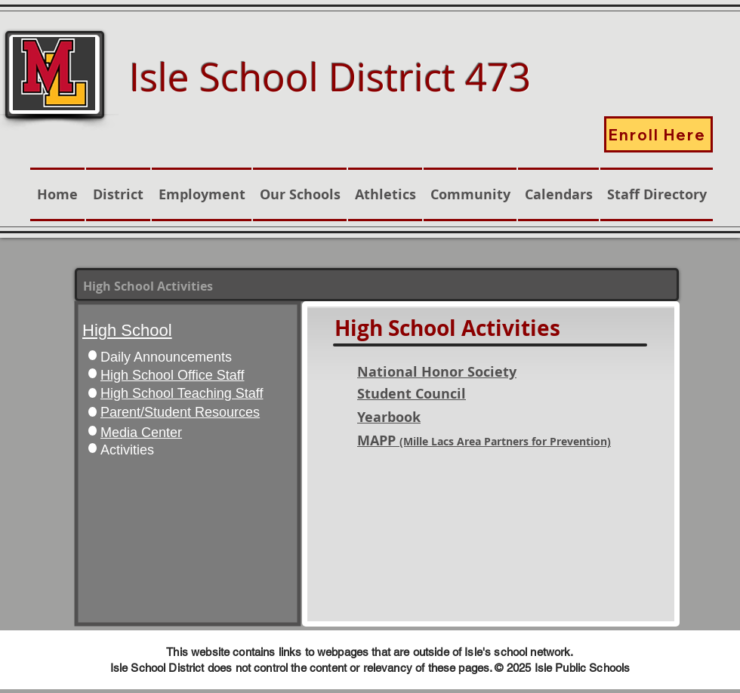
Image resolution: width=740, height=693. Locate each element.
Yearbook (389, 417)
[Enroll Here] (658, 134)
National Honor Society (436, 371)
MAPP (484, 440)
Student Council (411, 393)
